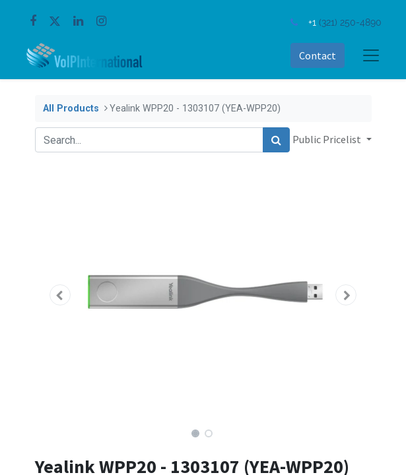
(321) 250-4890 (350, 22)
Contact (317, 55)
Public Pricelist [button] (327, 139)
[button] (60, 295)
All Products (71, 108)
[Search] (276, 139)
